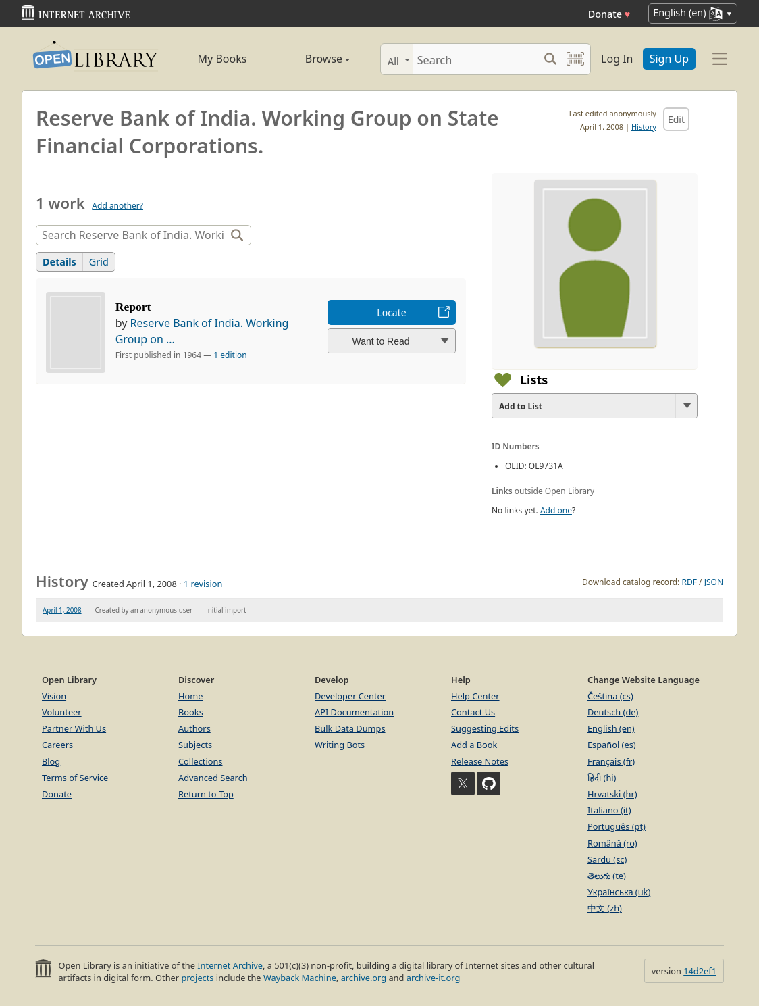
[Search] (475, 59)
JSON (713, 582)
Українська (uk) (618, 892)
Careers (57, 744)
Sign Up (669, 58)
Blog (51, 761)
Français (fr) (611, 761)
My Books (222, 58)
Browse (312, 58)
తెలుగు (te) (606, 876)
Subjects (195, 744)
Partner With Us (74, 728)
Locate (391, 312)
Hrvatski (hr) (612, 794)
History (643, 127)
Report (133, 306)
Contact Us (473, 712)
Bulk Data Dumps (350, 728)
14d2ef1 (699, 971)
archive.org (363, 978)
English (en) (611, 728)
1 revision (203, 584)
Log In (617, 58)
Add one (556, 510)
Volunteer (62, 712)
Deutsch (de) (612, 712)
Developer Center (350, 696)
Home (190, 696)
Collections (200, 761)
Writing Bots (340, 744)
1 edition (229, 355)
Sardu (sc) (607, 859)
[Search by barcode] (575, 59)
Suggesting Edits (485, 728)
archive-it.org (434, 978)
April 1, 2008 (62, 610)
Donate (609, 13)
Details (59, 261)
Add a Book (474, 744)
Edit (676, 119)
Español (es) (611, 744)
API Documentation (354, 712)
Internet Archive (230, 965)
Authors (194, 728)
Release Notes (479, 761)
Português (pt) (616, 826)
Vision (54, 696)
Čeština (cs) (610, 696)
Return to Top (206, 794)
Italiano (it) (609, 810)
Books (190, 712)
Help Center (475, 696)
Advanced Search (213, 778)
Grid (99, 261)
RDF (688, 582)
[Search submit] (550, 59)
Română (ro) (612, 843)
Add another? (117, 205)
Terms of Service (75, 778)
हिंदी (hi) (601, 778)
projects (197, 978)
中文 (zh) (604, 908)
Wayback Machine (299, 978)
